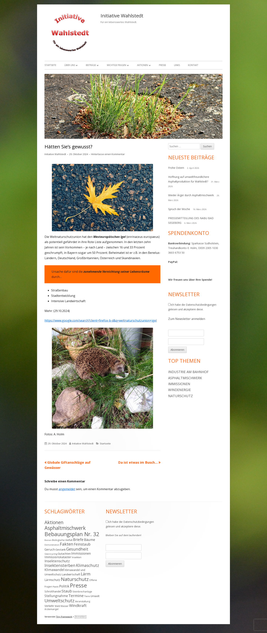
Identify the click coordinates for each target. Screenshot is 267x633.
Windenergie (179, 390)
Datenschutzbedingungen (201, 304)
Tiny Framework (64, 617)
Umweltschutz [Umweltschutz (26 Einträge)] (59, 600)
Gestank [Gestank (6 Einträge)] (60, 549)
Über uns (69, 65)
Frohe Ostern (176, 168)
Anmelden (80, 617)
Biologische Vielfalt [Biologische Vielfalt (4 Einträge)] (62, 540)
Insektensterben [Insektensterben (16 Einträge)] (59, 565)
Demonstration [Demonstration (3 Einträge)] (51, 545)
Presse (162, 65)
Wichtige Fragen (116, 65)
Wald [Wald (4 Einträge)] (57, 606)
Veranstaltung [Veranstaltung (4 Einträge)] (82, 601)
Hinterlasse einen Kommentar (108, 154)
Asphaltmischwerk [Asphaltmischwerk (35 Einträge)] (65, 528)
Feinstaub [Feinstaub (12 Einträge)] (82, 544)
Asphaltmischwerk (185, 378)
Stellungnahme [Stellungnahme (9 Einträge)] (56, 596)
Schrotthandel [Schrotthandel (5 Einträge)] (52, 591)
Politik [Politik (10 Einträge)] (64, 586)
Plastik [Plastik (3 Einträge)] (56, 586)
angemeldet (67, 489)
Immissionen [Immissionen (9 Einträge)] (81, 553)
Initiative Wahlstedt (121, 15)
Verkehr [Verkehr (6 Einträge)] (49, 606)
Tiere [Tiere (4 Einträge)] (87, 596)
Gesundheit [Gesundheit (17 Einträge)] (77, 549)
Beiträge (91, 65)
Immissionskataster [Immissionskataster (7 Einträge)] (57, 557)
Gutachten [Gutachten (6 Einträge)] (64, 553)
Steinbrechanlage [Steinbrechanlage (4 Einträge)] (82, 591)
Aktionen (142, 65)
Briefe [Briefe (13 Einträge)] (78, 539)
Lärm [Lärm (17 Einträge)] (85, 573)
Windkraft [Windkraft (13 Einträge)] (78, 605)
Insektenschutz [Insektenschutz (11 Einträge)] (57, 561)
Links (177, 65)
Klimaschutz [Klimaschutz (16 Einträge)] (87, 565)
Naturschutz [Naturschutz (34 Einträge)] (75, 579)
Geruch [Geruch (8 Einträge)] (49, 549)
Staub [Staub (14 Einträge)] (67, 591)
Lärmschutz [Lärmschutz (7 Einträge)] (52, 580)
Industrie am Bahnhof (188, 372)
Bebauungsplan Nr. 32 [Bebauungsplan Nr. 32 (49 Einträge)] (71, 534)
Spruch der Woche (179, 209)
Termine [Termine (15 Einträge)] (76, 595)
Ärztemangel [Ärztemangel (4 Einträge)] (51, 609)
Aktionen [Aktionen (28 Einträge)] (53, 522)
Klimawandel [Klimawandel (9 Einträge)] (54, 569)
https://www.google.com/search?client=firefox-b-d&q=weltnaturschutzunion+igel (100, 320)
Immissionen (179, 384)
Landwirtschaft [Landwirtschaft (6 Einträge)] (71, 574)
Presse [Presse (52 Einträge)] (78, 585)
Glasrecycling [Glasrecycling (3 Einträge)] (50, 554)
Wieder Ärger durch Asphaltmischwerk (191, 195)
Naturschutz (180, 396)
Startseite (50, 65)
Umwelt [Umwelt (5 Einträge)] (95, 596)
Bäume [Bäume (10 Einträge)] (89, 539)
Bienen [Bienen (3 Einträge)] (48, 540)
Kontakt (193, 65)
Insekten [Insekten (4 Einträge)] (76, 557)
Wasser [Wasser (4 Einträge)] (65, 606)
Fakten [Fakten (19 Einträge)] (66, 544)
